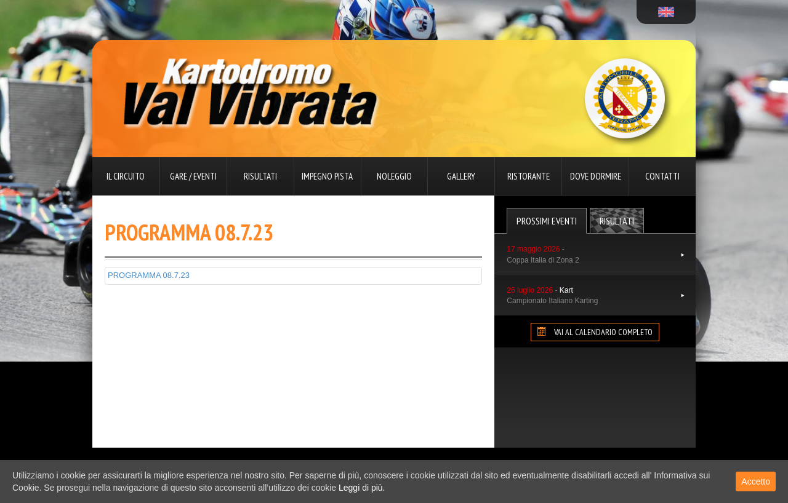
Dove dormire (595, 176)
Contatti (662, 176)
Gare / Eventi (193, 176)
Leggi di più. (362, 488)
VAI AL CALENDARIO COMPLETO (595, 332)
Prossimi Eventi (547, 221)
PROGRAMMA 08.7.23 (149, 275)
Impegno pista (327, 176)
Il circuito (126, 176)
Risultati (260, 176)
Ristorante (528, 176)
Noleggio (394, 176)
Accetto (755, 481)
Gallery (461, 176)
